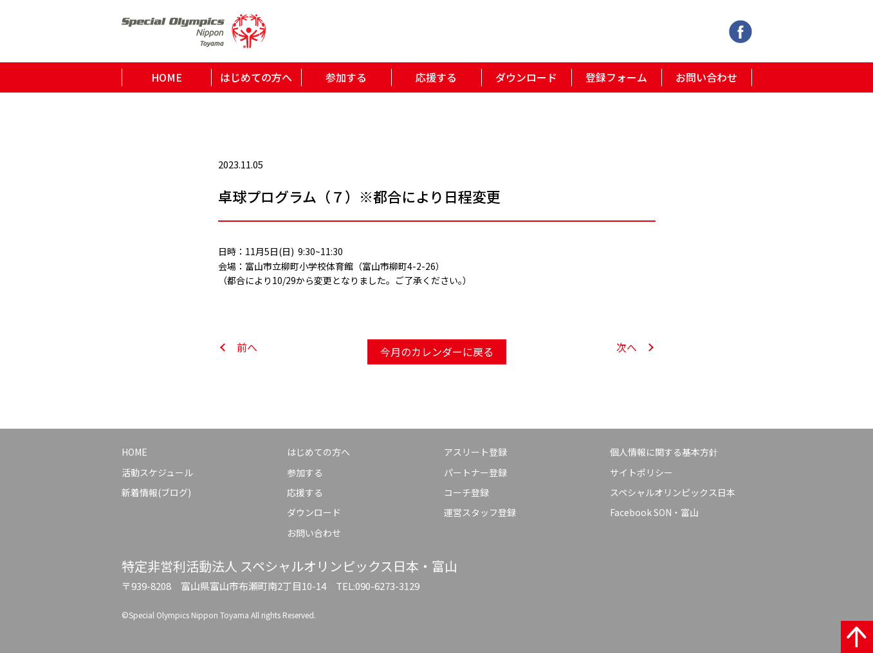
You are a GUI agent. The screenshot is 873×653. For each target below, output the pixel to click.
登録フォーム (616, 77)
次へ (626, 347)
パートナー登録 (475, 472)
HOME (166, 77)
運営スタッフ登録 (480, 512)
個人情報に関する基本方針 (664, 451)
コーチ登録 (466, 492)
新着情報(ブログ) (156, 492)
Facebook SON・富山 (654, 512)
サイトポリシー (641, 472)
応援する (436, 77)
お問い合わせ (706, 77)
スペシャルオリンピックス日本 (672, 492)
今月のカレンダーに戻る (436, 351)
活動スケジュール (157, 472)
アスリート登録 (475, 451)
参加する (346, 77)
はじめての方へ (256, 77)
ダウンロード (526, 77)
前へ (247, 347)
